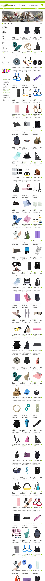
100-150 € (8, 63)
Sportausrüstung (4, 32)
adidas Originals (4, 48)
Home (3, 10)
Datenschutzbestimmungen (29, 0)
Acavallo (3, 46)
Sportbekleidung (4, 33)
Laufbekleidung (24, 8)
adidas (3, 47)
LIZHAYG (3, 52)
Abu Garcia (3, 43)
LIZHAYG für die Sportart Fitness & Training (6, 90)
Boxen (9, 99)
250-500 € (8, 65)
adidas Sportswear (5, 51)
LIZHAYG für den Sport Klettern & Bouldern (6, 92)
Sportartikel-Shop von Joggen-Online (6, 79)
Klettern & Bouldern (5, 28)
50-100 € (3, 63)
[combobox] (23, 5)
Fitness (6, 99)
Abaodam (3, 42)
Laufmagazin (6, 8)
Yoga (3, 36)
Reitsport (3, 31)
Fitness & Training (4, 27)
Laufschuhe (32, 8)
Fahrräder (39, 8)
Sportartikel (15, 8)
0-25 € (3, 62)
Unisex (5, 58)
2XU (2, 41)
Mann (4, 57)
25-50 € (8, 62)
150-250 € (3, 65)
